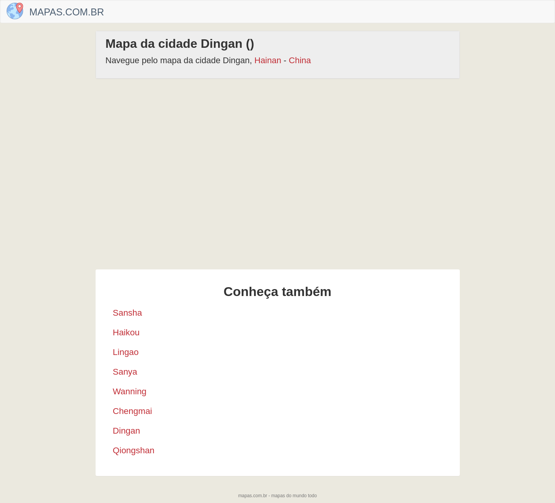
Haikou (126, 332)
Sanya (125, 372)
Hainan (267, 60)
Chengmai (132, 411)
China (300, 60)
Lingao (126, 352)
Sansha (127, 313)
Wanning (130, 391)
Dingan (126, 431)
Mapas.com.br (66, 12)
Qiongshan (134, 450)
